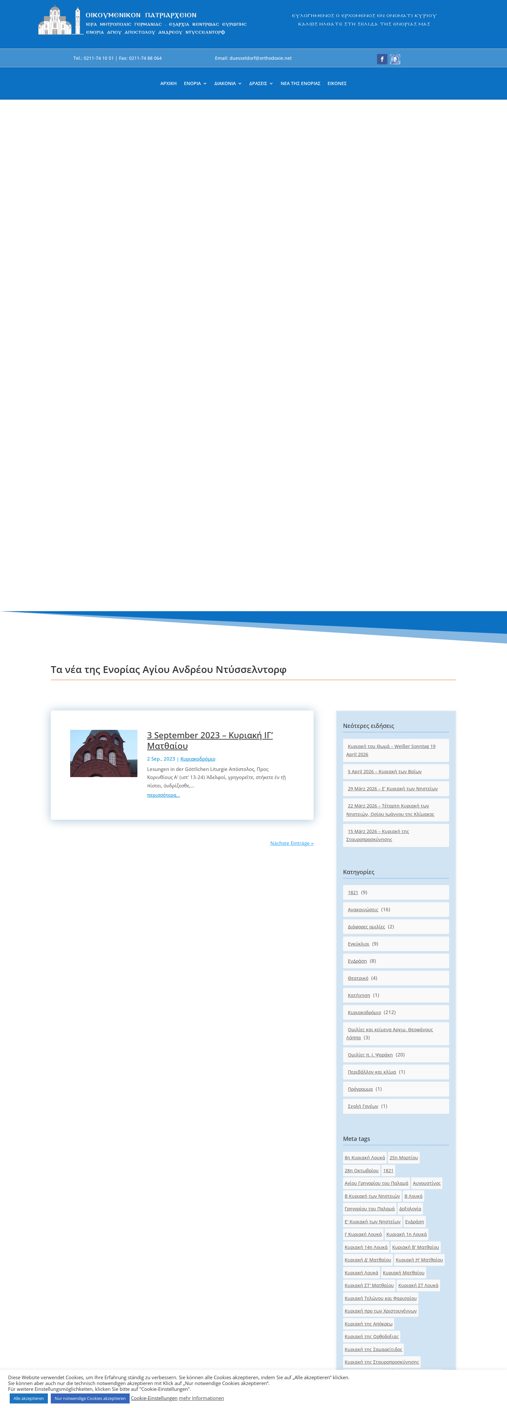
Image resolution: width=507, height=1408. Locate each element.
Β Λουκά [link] (414, 684)
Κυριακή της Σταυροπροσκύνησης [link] (382, 851)
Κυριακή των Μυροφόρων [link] (373, 927)
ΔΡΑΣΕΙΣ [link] (258, 83)
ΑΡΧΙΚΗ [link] (168, 83)
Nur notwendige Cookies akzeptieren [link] (90, 1398)
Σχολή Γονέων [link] (363, 595)
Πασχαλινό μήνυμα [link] (366, 991)
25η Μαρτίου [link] (404, 646)
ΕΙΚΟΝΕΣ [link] (337, 83)
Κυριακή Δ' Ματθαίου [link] (368, 748)
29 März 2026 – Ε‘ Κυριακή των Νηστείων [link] (393, 277)
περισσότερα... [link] (163, 283)
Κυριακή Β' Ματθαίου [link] (415, 735)
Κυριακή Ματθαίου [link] (404, 761)
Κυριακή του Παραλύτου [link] (371, 889)
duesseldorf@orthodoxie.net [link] (207, 1220)
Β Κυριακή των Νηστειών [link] (372, 684)
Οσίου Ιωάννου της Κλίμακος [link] (376, 978)
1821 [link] (353, 381)
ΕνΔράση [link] (357, 449)
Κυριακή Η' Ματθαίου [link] (419, 748)
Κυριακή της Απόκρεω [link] (369, 812)
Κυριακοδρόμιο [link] (197, 247)
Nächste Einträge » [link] (292, 332)
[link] (142, 35)
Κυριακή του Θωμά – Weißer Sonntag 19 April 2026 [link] (391, 239)
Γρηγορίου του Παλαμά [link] (370, 697)
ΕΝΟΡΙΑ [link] (192, 83)
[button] (382, 59)
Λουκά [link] (352, 965)
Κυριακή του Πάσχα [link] (412, 876)
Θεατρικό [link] (358, 466)
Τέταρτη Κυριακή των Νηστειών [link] (380, 1004)
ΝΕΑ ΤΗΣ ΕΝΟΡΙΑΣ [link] (300, 83)
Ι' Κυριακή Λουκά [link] (363, 723)
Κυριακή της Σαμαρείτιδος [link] (373, 838)
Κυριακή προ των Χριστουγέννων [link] (381, 799)
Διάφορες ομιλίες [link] (366, 415)
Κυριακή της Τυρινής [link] (368, 863)
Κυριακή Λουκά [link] (361, 761)
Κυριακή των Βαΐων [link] (426, 914)
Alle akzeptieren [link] (29, 1398)
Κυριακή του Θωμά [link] (365, 876)
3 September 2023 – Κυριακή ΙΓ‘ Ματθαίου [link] (210, 229)
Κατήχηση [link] (359, 484)
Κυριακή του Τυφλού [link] (367, 902)
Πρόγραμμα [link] (360, 578)
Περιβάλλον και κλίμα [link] (372, 561)
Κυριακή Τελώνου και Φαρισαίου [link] (381, 787)
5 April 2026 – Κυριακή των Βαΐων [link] (385, 260)
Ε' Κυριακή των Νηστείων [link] (373, 710)
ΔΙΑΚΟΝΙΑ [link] (225, 83)
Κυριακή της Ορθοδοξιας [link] (372, 825)
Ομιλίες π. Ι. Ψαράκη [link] (370, 543)
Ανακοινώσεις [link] (363, 398)
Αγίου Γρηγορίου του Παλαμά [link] (376, 672)
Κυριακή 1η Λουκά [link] (406, 723)
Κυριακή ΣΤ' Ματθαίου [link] (369, 774)
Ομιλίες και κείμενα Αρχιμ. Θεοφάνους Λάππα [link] (389, 522)
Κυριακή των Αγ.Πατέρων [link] (372, 914)
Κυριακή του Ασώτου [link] (418, 863)
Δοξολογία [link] (410, 697)
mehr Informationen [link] (201, 1398)
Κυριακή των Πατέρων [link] (369, 953)
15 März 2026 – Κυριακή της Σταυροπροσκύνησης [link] (377, 324)
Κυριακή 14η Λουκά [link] (366, 735)
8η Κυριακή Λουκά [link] (365, 646)
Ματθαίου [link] (374, 965)
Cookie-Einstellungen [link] (154, 1398)
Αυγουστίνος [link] (427, 672)
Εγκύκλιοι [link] (358, 432)
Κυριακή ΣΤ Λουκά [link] (418, 774)
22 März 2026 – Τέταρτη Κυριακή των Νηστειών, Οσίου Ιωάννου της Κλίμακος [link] (390, 298)
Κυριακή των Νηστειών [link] (370, 940)
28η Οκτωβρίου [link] (362, 659)
